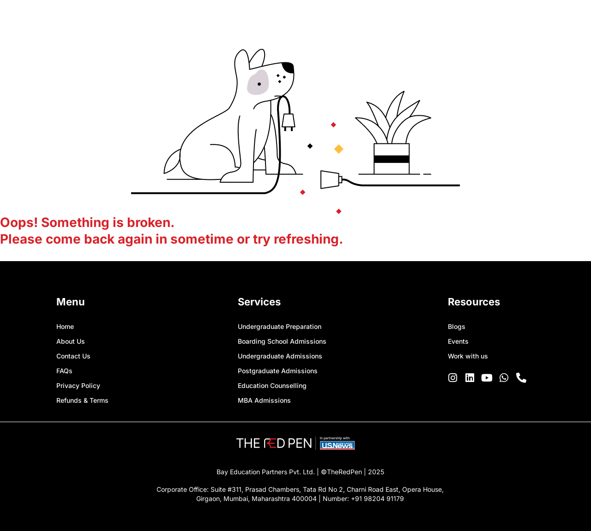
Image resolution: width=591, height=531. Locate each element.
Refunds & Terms (82, 400)
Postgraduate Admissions (278, 371)
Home (65, 326)
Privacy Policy (78, 385)
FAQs (64, 371)
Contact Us (73, 356)
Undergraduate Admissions (280, 356)
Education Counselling (272, 385)
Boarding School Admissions (282, 341)
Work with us (468, 356)
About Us (70, 341)
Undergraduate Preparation (279, 326)
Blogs (456, 326)
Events (458, 341)
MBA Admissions (264, 400)
